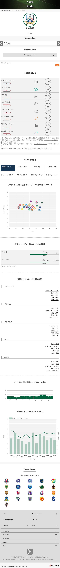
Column (5, 525)
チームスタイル (30, 55)
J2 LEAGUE (6, 534)
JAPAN (34, 519)
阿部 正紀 (54, 333)
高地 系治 (54, 293)
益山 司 (55, 328)
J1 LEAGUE (6, 531)
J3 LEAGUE (6, 538)
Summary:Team (37, 514)
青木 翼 (56, 351)
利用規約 (14, 557)
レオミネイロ (53, 317)
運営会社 (37, 557)
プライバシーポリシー (29, 557)
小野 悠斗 (54, 297)
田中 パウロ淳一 (53, 371)
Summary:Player (8, 519)
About (34, 525)
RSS (57, 65)
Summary (5, 542)
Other (4, 546)
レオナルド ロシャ (51, 291)
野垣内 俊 (54, 331)
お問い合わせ (44, 557)
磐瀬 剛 (55, 335)
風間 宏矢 (54, 295)
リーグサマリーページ (40, 144)
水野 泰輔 (54, 300)
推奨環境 (20, 557)
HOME (2, 10)
